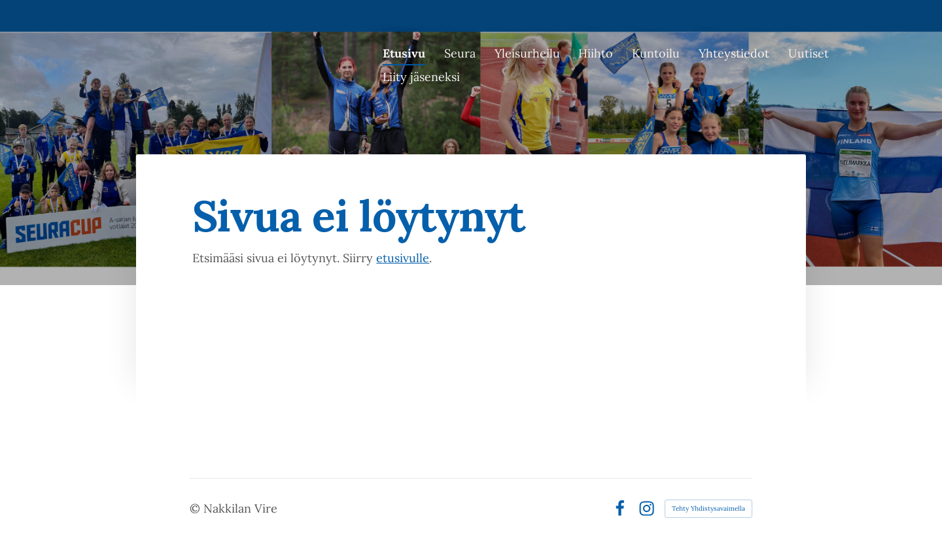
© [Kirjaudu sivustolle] (196, 508)
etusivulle (402, 257)
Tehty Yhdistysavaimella (708, 508)
